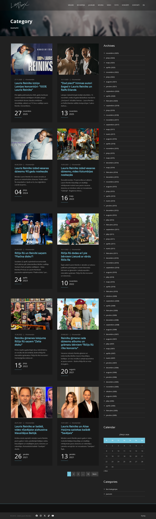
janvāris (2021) (111, 86)
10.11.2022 (64, 249)
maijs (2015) (110, 158)
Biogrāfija (81, 5)
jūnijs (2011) (110, 239)
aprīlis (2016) (110, 144)
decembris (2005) (112, 382)
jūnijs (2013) (110, 191)
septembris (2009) (112, 301)
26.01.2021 (18, 423)
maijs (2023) (110, 63)
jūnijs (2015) (110, 153)
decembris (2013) (112, 177)
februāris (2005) (112, 410)
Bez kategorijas (111, 489)
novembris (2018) (112, 115)
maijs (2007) (110, 348)
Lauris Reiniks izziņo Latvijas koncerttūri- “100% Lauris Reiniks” (31, 86)
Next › (95, 474)
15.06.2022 (18, 334)
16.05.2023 (64, 164)
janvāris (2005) (111, 415)
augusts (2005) (111, 396)
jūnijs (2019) (110, 110)
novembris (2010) (112, 263)
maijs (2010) (110, 282)
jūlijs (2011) (110, 234)
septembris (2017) (112, 125)
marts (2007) (110, 358)
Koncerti (125, 5)
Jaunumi (91, 5)
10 (88, 474)
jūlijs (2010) (110, 277)
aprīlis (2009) (110, 306)
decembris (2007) (112, 334)
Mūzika (100, 5)
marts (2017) (110, 134)
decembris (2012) (112, 210)
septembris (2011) (112, 229)
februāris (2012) (112, 225)
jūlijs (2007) (110, 344)
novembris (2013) (112, 182)
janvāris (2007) (111, 363)
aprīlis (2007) (110, 353)
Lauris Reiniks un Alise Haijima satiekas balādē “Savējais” (75, 430)
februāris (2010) (112, 291)
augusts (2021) (111, 82)
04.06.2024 (18, 164)
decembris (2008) (112, 320)
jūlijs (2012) (110, 220)
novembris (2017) (112, 120)
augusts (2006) (111, 372)
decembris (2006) (112, 368)
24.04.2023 (18, 249)
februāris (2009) (112, 310)
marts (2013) (110, 201)
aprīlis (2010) (110, 287)
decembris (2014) (112, 163)
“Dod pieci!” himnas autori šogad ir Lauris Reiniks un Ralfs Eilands (76, 86)
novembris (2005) (112, 387)
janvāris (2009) (111, 315)
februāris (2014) (112, 172)
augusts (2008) (111, 329)
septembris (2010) (112, 267)
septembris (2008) (112, 325)
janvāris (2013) (111, 206)
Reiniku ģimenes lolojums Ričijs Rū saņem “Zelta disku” (30, 341)
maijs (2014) (110, 167)
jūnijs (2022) (110, 77)
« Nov (106, 471)
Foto (117, 5)
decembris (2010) (112, 258)
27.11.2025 (18, 79)
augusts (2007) (111, 339)
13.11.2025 (64, 79)
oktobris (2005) (111, 391)
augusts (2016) (111, 139)
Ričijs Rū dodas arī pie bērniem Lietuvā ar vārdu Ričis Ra (76, 256)
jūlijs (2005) (110, 401)
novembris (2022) (112, 72)
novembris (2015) (112, 148)
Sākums (71, 5)
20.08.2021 (64, 334)
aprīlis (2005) (110, 406)
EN (144, 5)
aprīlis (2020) (110, 96)
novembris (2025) (112, 53)
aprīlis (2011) (110, 244)
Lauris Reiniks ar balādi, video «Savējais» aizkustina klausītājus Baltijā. (31, 430)
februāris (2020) (112, 101)
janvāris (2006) (111, 377)
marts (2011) (110, 248)
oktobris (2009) (111, 296)
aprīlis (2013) (110, 196)
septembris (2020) (112, 91)
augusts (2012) (111, 215)
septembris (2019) (112, 105)
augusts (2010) (111, 272)
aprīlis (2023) (110, 67)
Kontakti (135, 5)
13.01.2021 (64, 423)
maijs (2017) (110, 129)
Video (109, 5)
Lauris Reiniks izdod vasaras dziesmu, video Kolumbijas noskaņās (78, 171)
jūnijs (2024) (110, 58)
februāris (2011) (112, 253)
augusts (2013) (111, 186)
